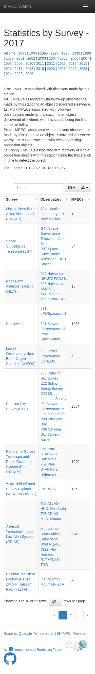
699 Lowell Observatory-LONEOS (51, 356)
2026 (29, 74)
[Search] (38, 187)
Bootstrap (19, 650)
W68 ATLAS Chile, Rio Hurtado (50, 549)
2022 (72, 69)
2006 (74, 58)
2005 (63, 58)
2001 (20, 58)
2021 (62, 69)
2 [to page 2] (71, 615)
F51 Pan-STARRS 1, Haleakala (50, 454)
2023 (83, 69)
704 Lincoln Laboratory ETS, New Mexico (53, 214)
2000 (10, 58)
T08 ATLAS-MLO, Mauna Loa (51, 519)
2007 (85, 58)
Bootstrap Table (49, 650)
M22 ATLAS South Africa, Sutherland (51, 534)
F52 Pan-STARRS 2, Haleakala (50, 469)
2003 (42, 58)
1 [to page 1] (63, 615)
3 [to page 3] (80, 615)
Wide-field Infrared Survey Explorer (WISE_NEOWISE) (21, 489)
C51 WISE (49, 489)
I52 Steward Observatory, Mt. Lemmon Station (53, 409)
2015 (83, 63)
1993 (22, 53)
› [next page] (87, 615)
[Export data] (84, 187)
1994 (33, 53)
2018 (29, 69)
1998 (76, 53)
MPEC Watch (17, 6)
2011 (40, 63)
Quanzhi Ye (27, 633)
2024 (8, 74)
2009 (19, 63)
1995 (44, 53)
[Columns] (71, 187)
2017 (19, 69)
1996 (55, 53)
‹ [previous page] (54, 615)
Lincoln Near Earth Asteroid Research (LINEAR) (20, 214)
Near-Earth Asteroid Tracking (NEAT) (19, 286)
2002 (31, 58)
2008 (8, 63)
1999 (87, 53)
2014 (72, 63)
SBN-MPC (62, 633)
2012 (51, 63)
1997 (65, 53)
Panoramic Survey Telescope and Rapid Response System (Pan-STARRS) (20, 461)
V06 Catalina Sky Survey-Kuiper (51, 434)
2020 (51, 69)
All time (9, 53)
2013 (62, 63)
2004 (53, 58)
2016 (8, 69)
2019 (40, 69)
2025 (19, 74)
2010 (29, 63)
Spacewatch (15, 324)
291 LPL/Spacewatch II (54, 313)
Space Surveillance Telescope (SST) (19, 246)
